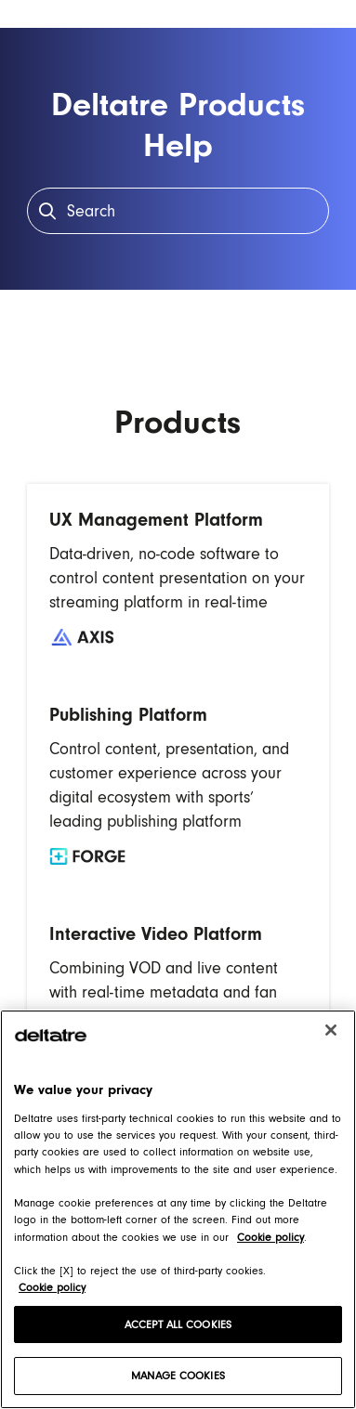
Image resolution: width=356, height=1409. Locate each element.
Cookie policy (52, 1287)
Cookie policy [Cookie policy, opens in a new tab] (270, 1237)
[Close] (330, 1030)
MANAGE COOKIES (178, 1375)
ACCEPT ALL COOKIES (178, 1324)
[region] (178, 1209)
